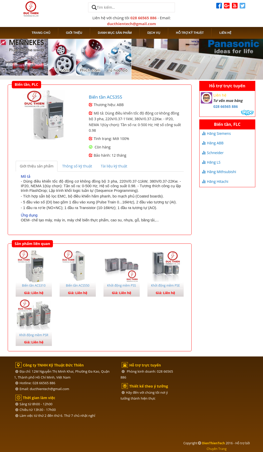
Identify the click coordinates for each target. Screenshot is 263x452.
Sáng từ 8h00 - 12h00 (33, 404)
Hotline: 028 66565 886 (35, 383)
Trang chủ (41, 33)
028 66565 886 (143, 17)
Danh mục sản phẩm (115, 33)
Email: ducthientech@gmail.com (42, 389)
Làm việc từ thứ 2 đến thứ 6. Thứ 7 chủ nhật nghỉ (55, 415)
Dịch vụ (153, 33)
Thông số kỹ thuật (77, 166)
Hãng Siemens (216, 133)
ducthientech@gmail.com (131, 23)
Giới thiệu (74, 33)
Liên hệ (225, 33)
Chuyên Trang (217, 449)
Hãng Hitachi (215, 181)
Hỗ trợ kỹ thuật (190, 33)
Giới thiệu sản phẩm (36, 166)
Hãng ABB (213, 142)
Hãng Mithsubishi (219, 171)
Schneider (213, 152)
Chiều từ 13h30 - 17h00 (35, 409)
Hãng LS (211, 162)
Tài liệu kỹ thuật (114, 166)
